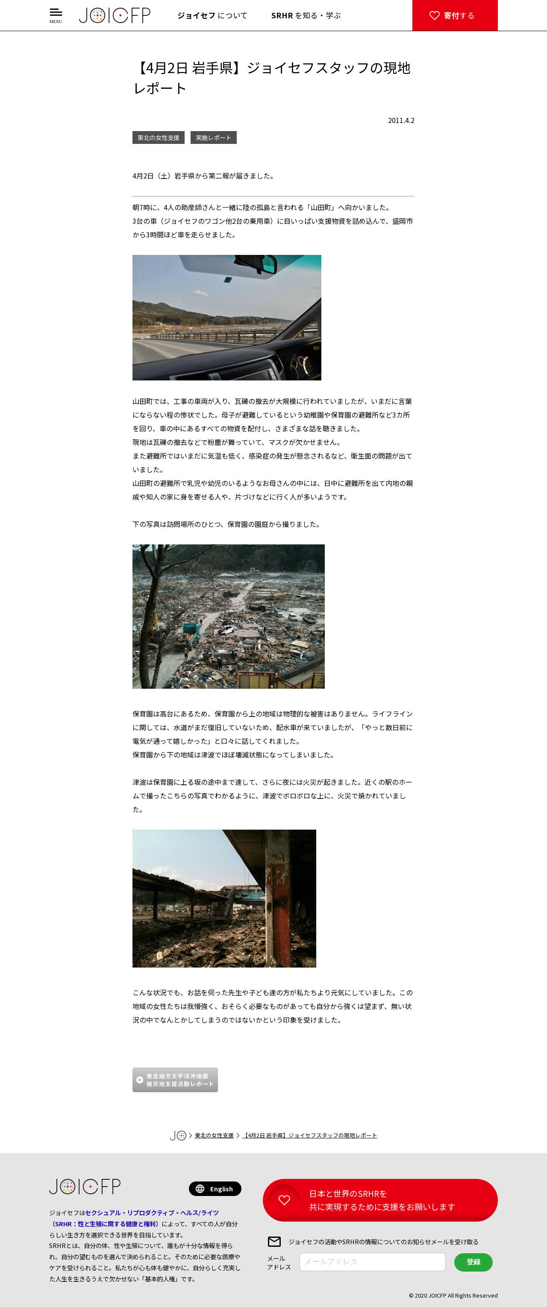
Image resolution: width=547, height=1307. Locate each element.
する (459, 15)
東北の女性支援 (214, 1135)
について (212, 15)
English (221, 1188)
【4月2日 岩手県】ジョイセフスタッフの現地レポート (309, 1135)
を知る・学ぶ (306, 15)
